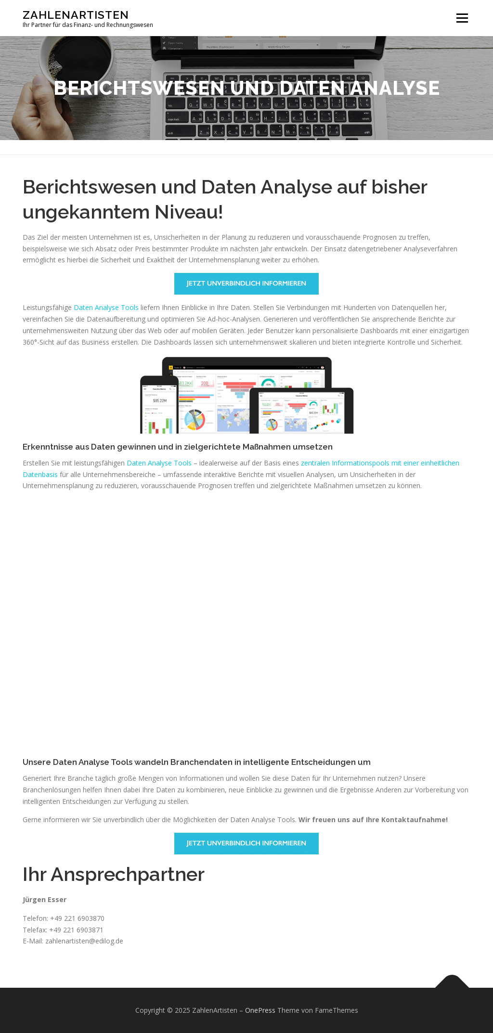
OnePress (260, 1010)
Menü (462, 18)
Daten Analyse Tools (106, 307)
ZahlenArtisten (76, 14)
